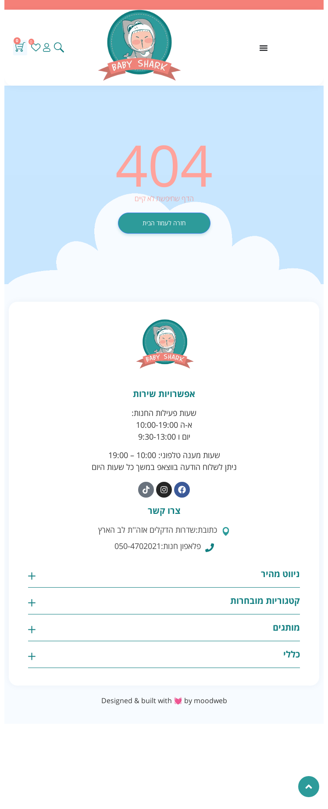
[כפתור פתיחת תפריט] (263, 47)
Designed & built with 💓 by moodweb (164, 700)
